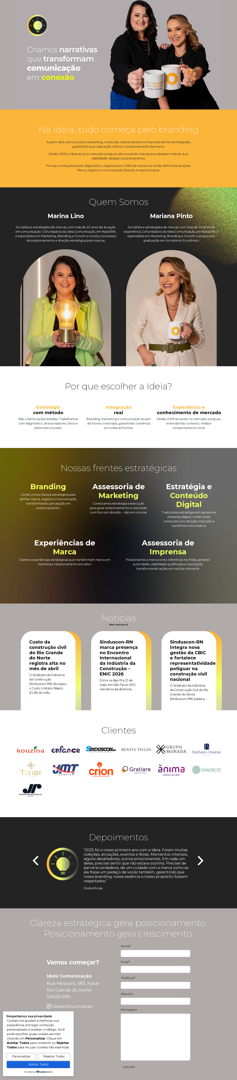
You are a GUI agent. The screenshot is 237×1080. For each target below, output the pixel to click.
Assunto (127, 994)
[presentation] (36, 861)
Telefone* (128, 978)
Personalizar (21, 1056)
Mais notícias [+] (118, 625)
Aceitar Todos (38, 1064)
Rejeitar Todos (53, 1056)
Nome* (126, 946)
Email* (125, 962)
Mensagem (129, 1010)
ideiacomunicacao (72, 1006)
